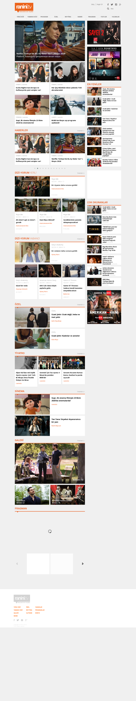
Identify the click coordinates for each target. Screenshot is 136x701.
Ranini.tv (24, 8)
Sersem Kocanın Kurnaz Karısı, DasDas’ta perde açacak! (73, 375)
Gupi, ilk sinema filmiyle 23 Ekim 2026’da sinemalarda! (29, 121)
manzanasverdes (58, 189)
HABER (80, 17)
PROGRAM (44, 17)
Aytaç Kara (55, 254)
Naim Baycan (56, 426)
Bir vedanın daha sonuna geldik (64, 251)
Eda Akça (55, 339)
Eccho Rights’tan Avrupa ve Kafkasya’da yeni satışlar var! (28, 89)
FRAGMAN (91, 17)
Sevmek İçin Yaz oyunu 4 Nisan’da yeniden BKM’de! (50, 375)
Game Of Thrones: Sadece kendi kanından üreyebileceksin (72, 288)
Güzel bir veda (22, 286)
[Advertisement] (104, 184)
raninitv (24, 156)
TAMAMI (80, 131)
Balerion (66, 294)
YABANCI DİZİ (32, 17)
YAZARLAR (115, 17)
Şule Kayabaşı (56, 321)
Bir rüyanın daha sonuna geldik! (64, 185)
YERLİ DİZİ (20, 17)
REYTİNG (68, 17)
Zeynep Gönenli (21, 289)
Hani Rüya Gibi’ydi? (47, 220)
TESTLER (104, 17)
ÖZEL (56, 17)
